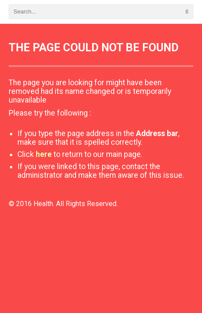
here (44, 154)
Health (43, 204)
